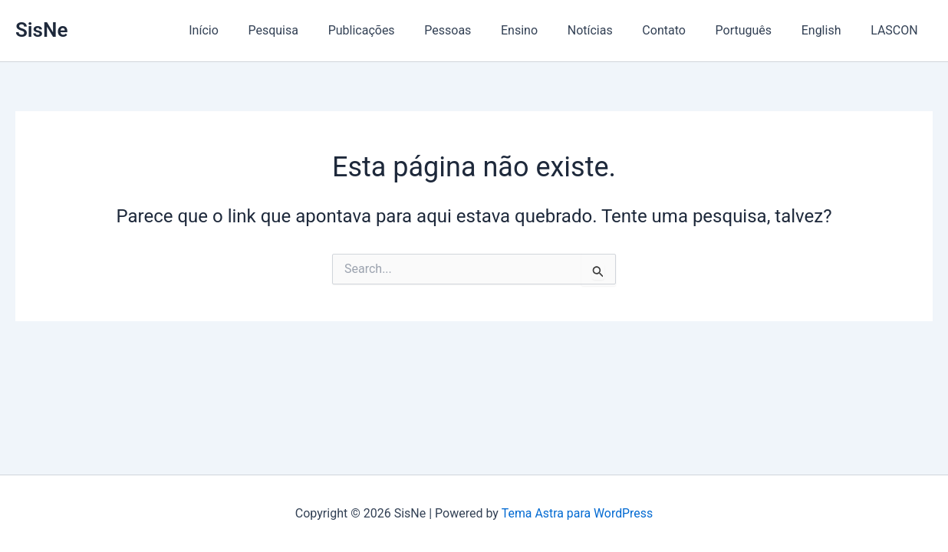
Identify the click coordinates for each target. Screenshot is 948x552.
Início (253, 30)
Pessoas (481, 30)
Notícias (613, 30)
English (829, 30)
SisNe (41, 29)
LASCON (896, 30)
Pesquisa (316, 30)
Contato (682, 30)
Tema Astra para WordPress (577, 513)
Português (756, 30)
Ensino (547, 30)
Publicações (400, 30)
